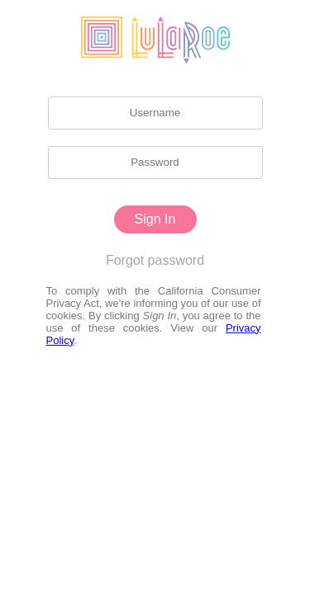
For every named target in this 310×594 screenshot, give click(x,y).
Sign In (155, 219)
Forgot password (155, 260)
